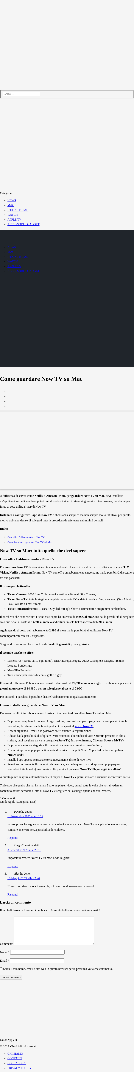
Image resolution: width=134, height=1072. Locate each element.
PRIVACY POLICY (19, 1068)
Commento (6, 943)
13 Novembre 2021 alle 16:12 (25, 816)
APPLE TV (14, 219)
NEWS (11, 200)
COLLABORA (16, 1063)
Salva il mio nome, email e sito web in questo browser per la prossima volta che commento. (58, 968)
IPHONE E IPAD (17, 210)
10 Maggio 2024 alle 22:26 (23, 878)
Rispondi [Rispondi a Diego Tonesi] (12, 866)
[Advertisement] (67, 1009)
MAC (10, 205)
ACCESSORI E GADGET (23, 224)
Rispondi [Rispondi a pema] (12, 837)
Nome (5, 952)
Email (4, 960)
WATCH (12, 214)
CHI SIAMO (15, 1053)
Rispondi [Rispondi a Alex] (12, 894)
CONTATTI (14, 1058)
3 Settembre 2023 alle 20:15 (24, 850)
